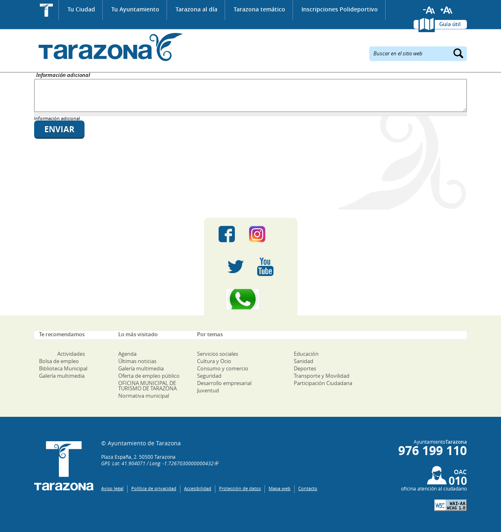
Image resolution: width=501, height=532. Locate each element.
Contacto (307, 488)
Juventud (208, 390)
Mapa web (280, 488)
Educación (306, 353)
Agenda (127, 353)
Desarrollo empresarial (224, 383)
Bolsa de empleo (59, 361)
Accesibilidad (197, 488)
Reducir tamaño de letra (429, 10)
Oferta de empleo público (149, 375)
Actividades (71, 353)
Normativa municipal (143, 395)
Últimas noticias (137, 361)
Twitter (236, 266)
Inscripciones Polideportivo (339, 9)
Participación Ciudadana (323, 383)
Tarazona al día (196, 9)
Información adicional (63, 75)
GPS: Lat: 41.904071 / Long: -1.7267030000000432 (157, 463)
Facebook (227, 234)
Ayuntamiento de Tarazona (108, 47)
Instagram (265, 234)
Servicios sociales (217, 353)
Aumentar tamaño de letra (446, 10)
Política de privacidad (153, 488)
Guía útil (450, 24)
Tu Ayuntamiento (135, 9)
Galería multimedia (62, 375)
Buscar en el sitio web (398, 53)
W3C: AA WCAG (450, 505)
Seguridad (209, 375)
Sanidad (303, 361)
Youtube (265, 266)
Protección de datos (240, 488)
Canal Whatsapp (250, 299)
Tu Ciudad (81, 9)
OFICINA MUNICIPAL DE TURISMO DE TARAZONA (147, 385)
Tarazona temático (259, 9)
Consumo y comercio (222, 368)
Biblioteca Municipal (63, 368)
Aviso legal (112, 488)
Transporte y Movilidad (321, 375)
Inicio (46, 10)
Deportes (305, 368)
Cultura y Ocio (214, 361)
